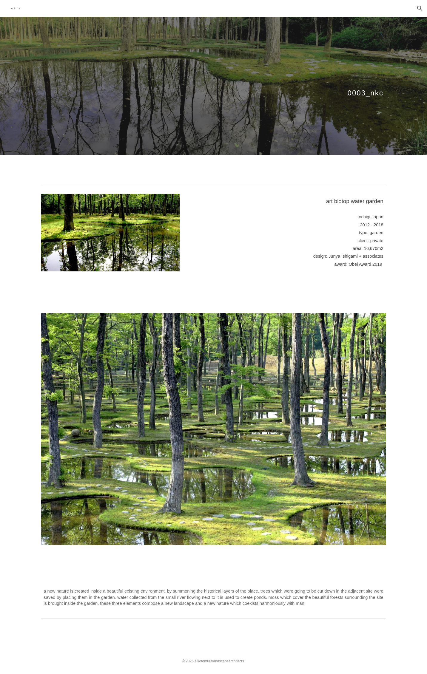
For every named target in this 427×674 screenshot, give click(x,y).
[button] (420, 8)
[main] (213, 85)
